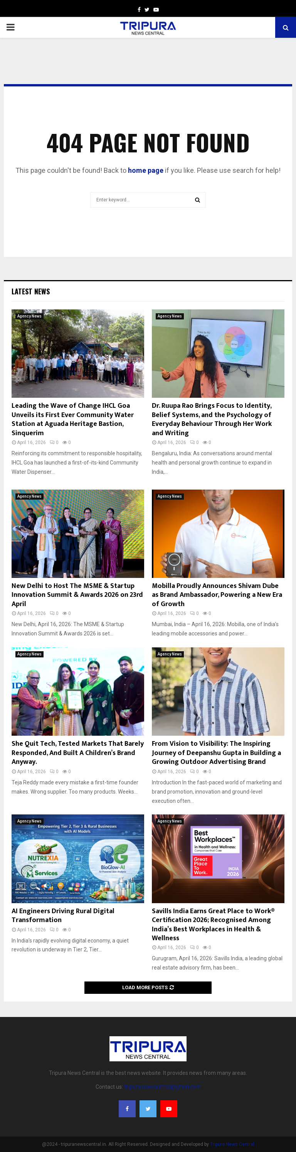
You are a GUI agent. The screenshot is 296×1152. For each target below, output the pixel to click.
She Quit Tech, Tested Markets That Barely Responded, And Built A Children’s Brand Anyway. (78, 753)
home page (145, 170)
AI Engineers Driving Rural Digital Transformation (63, 915)
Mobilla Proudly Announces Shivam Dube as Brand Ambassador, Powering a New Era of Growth (217, 595)
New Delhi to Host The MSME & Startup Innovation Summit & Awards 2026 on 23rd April (77, 595)
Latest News (31, 291)
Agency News (29, 316)
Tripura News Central (232, 1144)
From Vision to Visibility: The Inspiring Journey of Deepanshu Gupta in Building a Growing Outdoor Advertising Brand (216, 753)
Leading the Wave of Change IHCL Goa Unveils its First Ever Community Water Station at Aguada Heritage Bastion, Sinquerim (73, 419)
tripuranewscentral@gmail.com (162, 1087)
